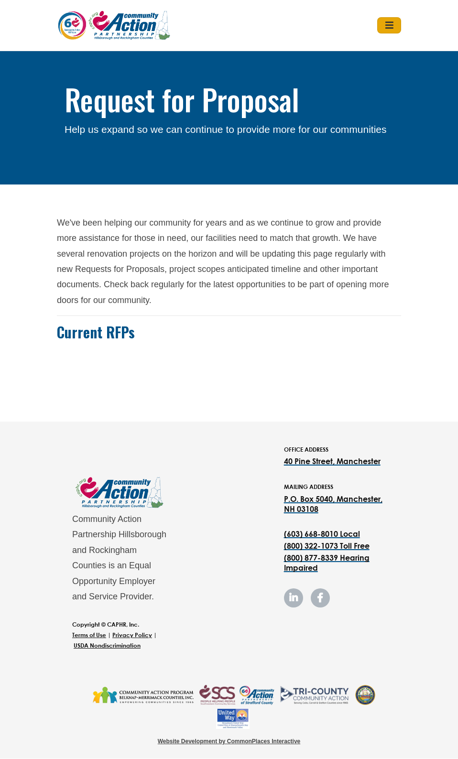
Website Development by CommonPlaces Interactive (229, 741)
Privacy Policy (132, 635)
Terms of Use (89, 635)
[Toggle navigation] (389, 25)
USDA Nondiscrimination (107, 645)
